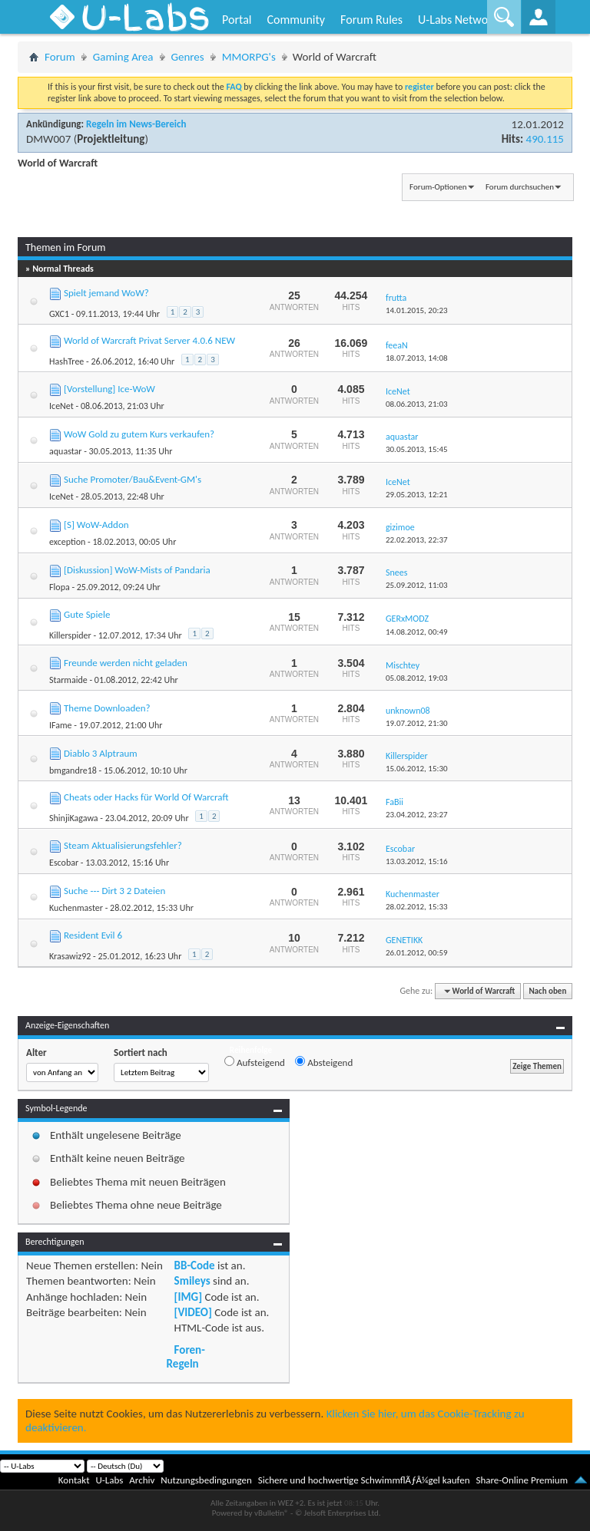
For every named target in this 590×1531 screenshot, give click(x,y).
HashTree (66, 361)
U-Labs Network (458, 19)
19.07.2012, (417, 723)
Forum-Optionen (437, 187)
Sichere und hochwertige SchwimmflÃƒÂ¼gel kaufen (364, 1480)
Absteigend (324, 1062)
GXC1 (59, 314)
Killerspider (70, 635)
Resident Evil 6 (93, 935)
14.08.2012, (417, 632)
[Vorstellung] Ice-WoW (109, 388)
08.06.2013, (417, 404)
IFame (60, 725)
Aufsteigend (254, 1062)
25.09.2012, (417, 585)
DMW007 (48, 139)
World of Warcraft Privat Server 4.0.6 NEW (149, 340)
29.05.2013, (417, 495)
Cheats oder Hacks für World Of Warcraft (146, 797)
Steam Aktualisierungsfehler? (123, 845)
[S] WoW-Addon (96, 524)
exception (67, 541)
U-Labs (110, 1480)
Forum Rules (371, 19)
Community (296, 19)
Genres (187, 57)
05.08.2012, (417, 678)
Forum (60, 57)
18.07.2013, (417, 358)
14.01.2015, (417, 310)
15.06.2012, (417, 769)
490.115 (545, 139)
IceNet (61, 406)
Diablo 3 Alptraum (101, 753)
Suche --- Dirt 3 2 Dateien (114, 890)
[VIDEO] (193, 1312)
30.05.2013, (417, 449)
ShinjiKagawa (73, 818)
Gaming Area (123, 57)
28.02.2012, (417, 907)
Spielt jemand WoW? (106, 293)
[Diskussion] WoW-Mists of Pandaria (137, 570)
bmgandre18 (73, 770)
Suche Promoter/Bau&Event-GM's (132, 479)
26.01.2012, (417, 953)
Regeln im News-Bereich (136, 124)
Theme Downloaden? (107, 708)
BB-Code (194, 1265)
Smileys (192, 1281)
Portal (236, 19)
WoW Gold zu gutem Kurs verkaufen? (139, 434)
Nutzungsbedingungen (206, 1480)
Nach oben (547, 991)
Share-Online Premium (522, 1480)
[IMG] (188, 1297)
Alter (36, 1052)
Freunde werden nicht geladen (125, 662)
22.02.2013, (417, 540)
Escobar (63, 862)
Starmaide (68, 680)
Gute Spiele (87, 614)
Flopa (59, 587)
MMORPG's (249, 57)
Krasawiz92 (70, 956)
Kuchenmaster (76, 907)
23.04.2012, (417, 815)
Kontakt (74, 1480)
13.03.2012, (417, 861)
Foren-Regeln (186, 1357)
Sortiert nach (140, 1052)
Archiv (141, 1480)
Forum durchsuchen (520, 187)
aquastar (65, 451)
